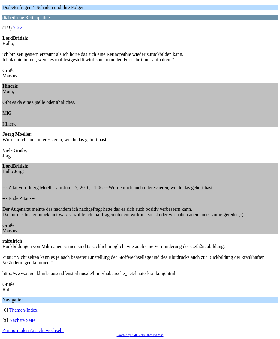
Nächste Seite (22, 320)
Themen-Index (23, 310)
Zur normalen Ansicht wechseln (33, 330)
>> (19, 27)
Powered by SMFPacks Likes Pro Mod (140, 335)
